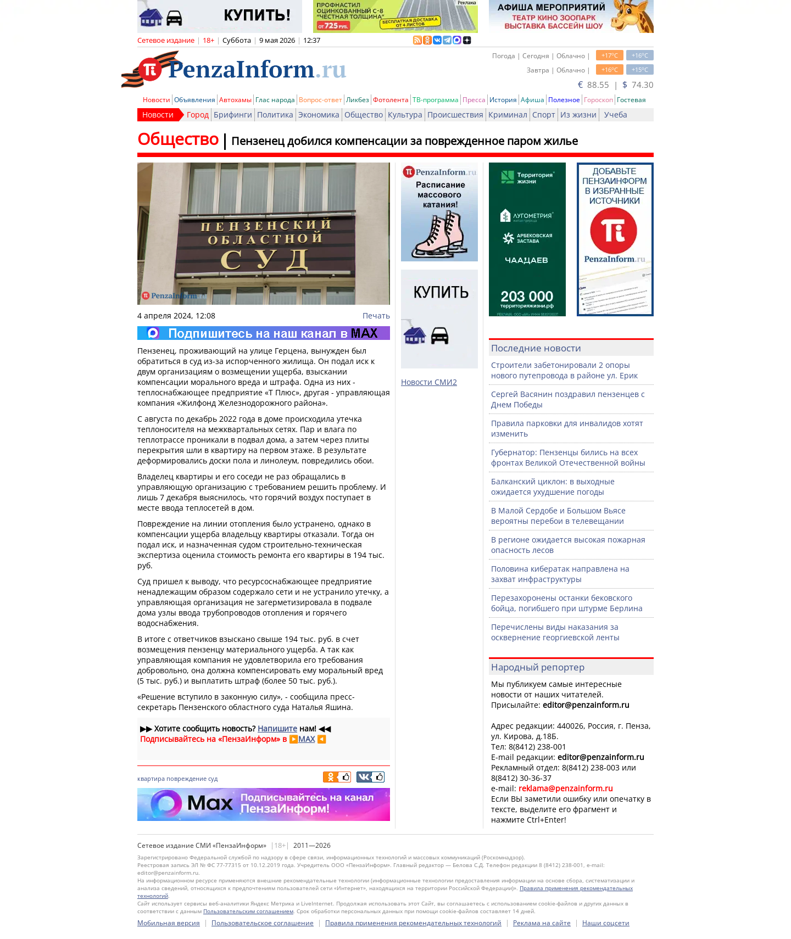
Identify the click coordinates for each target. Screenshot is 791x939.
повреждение (186, 778)
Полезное (564, 99)
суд (213, 778)
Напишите (277, 728)
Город (198, 114)
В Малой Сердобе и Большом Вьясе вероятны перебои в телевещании (558, 515)
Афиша (532, 99)
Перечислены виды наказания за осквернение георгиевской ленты (555, 632)
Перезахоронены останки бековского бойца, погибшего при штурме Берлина (567, 603)
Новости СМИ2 (429, 382)
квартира (151, 778)
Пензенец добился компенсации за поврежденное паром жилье (404, 140)
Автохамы (235, 99)
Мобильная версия (168, 922)
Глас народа (275, 99)
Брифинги (233, 114)
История (503, 99)
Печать (376, 315)
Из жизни (578, 114)
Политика (275, 114)
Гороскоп (598, 99)
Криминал (507, 114)
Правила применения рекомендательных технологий (413, 922)
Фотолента (391, 99)
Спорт (543, 114)
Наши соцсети (606, 922)
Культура (405, 114)
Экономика (318, 114)
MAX (306, 739)
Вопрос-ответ (320, 99)
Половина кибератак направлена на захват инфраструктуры (560, 573)
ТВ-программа (436, 99)
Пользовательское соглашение (262, 922)
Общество (363, 114)
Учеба (615, 114)
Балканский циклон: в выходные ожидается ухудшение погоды (553, 486)
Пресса (474, 99)
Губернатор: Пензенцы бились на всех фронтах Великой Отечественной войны (568, 457)
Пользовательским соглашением (248, 911)
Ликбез (357, 99)
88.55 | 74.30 (616, 84)
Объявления (194, 99)
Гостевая (631, 99)
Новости (156, 99)
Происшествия (455, 114)
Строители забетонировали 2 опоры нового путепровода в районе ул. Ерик (564, 370)
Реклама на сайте (542, 922)
